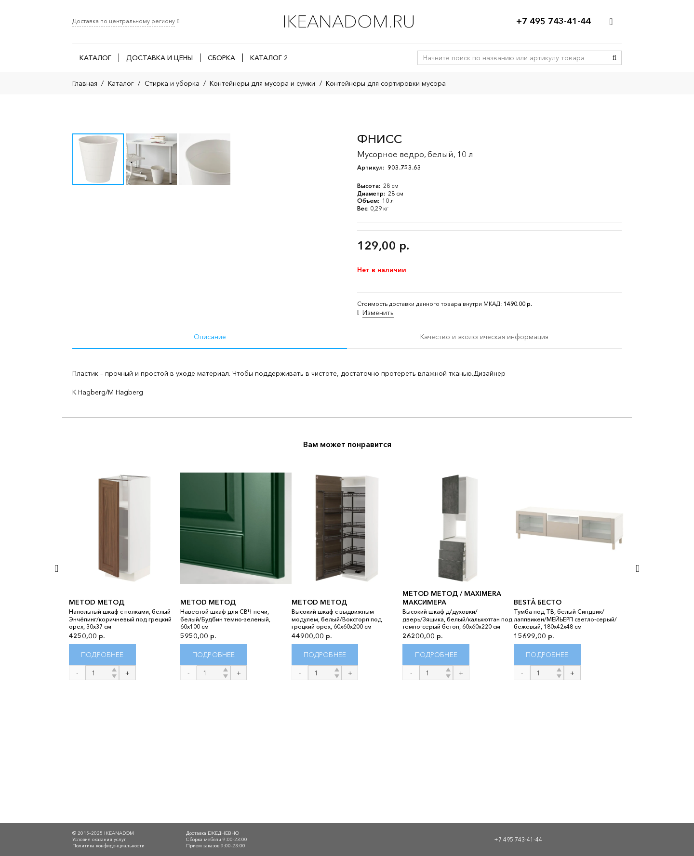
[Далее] (637, 700)
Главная (84, 83)
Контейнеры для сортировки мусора (386, 83)
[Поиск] (614, 58)
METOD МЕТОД (96, 734)
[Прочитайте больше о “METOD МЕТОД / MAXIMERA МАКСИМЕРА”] (435, 787)
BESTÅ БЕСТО (537, 734)
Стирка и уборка (172, 83)
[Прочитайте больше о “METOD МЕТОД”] (102, 787)
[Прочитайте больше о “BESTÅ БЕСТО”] (547, 787)
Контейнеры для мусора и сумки (262, 83)
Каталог (121, 83)
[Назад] (57, 700)
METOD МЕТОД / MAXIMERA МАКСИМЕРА (451, 730)
